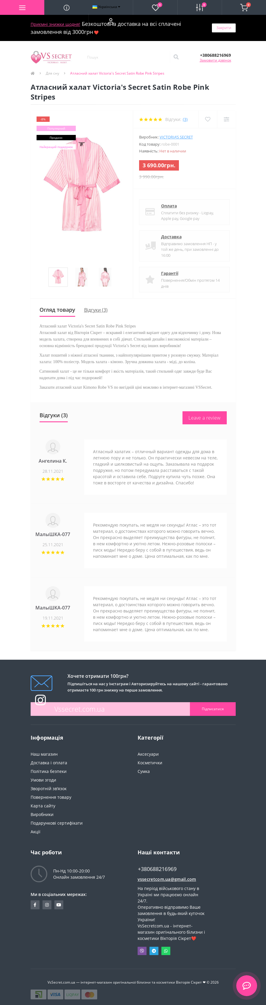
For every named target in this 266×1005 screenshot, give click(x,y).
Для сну (52, 73)
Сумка (144, 771)
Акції (35, 831)
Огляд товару (57, 309)
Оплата (169, 206)
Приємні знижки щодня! (55, 24)
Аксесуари (148, 754)
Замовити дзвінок (215, 60)
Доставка (171, 237)
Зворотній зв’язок (49, 788)
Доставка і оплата (49, 762)
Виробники (42, 814)
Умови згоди (43, 780)
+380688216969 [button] (157, 869)
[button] (111, 21)
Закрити (223, 27)
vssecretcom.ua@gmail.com (167, 879)
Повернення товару (51, 797)
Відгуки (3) (96, 310)
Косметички (150, 762)
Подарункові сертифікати (57, 823)
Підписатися (213, 708)
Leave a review (204, 418)
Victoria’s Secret (176, 137)
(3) (185, 119)
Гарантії (169, 273)
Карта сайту (43, 806)
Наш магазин (44, 754)
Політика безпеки (49, 771)
